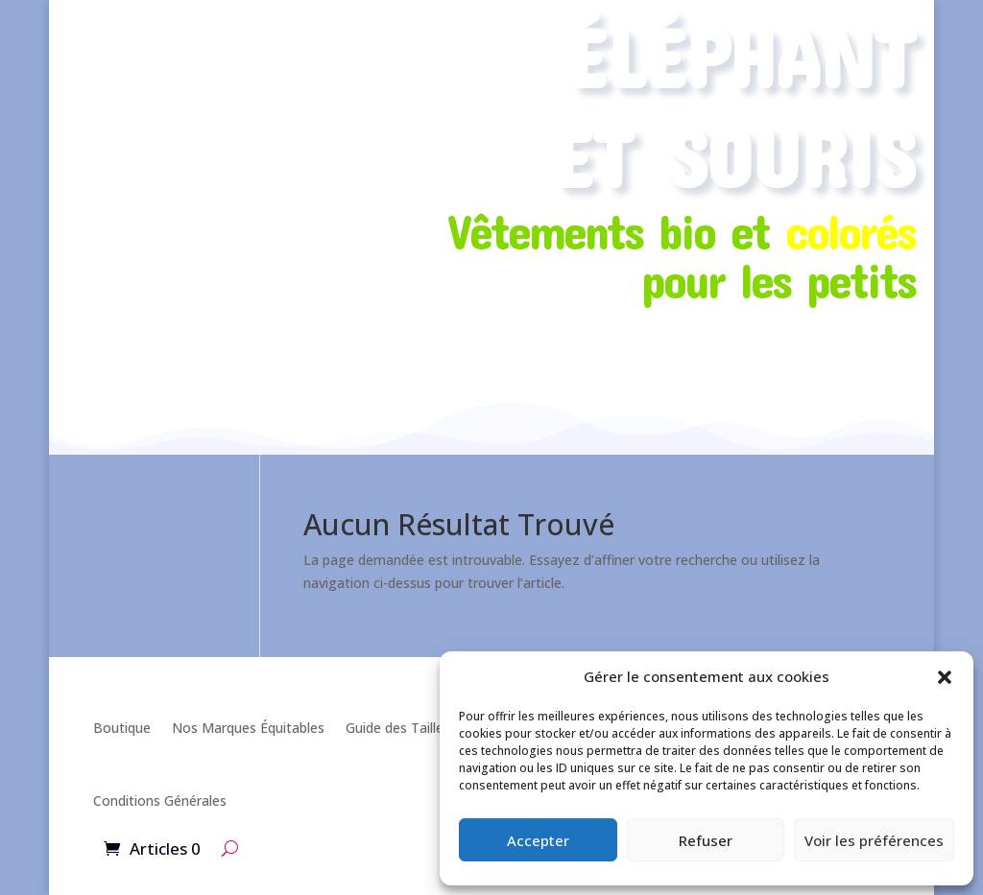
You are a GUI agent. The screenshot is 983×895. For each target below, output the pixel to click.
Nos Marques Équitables (248, 727)
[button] (944, 677)
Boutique (122, 727)
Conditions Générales (160, 800)
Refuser (705, 840)
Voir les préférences (874, 840)
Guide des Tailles (398, 727)
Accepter (538, 840)
